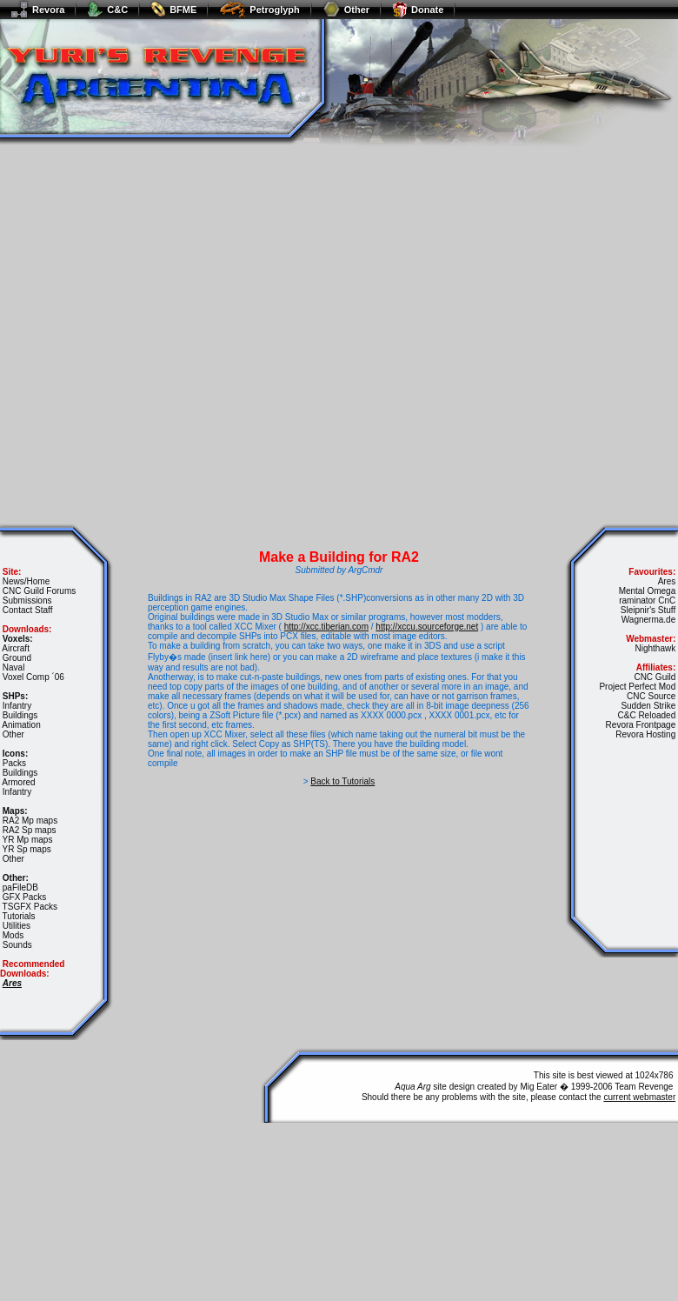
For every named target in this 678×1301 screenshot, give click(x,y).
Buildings (20, 715)
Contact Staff (28, 610)
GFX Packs (25, 897)
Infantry (17, 706)
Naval (14, 667)
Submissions (27, 600)
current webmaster (639, 1097)
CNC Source (651, 696)
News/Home (26, 581)
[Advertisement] (172, 331)
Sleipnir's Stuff (648, 610)
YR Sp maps (27, 849)
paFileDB (20, 887)
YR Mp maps (28, 839)
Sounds (17, 945)
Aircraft (16, 648)
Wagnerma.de (648, 619)
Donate (417, 9)
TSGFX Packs (30, 906)
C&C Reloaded (647, 715)
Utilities (16, 926)
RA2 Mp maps (30, 820)
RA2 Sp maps (29, 830)
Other (345, 9)
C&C (107, 9)
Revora (37, 9)
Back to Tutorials (342, 781)
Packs (14, 763)
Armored (18, 782)
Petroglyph (259, 9)
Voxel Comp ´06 (33, 677)
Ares (667, 581)
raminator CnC (647, 600)
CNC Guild (654, 677)
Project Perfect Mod (637, 686)
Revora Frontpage (641, 725)
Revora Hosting (645, 734)
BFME (173, 9)
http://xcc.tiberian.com (326, 626)
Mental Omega (647, 591)
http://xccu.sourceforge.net (427, 626)
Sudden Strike (648, 706)
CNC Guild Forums (39, 591)
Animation (21, 725)
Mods (13, 935)
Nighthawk (655, 648)
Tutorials (19, 916)
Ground (17, 658)
